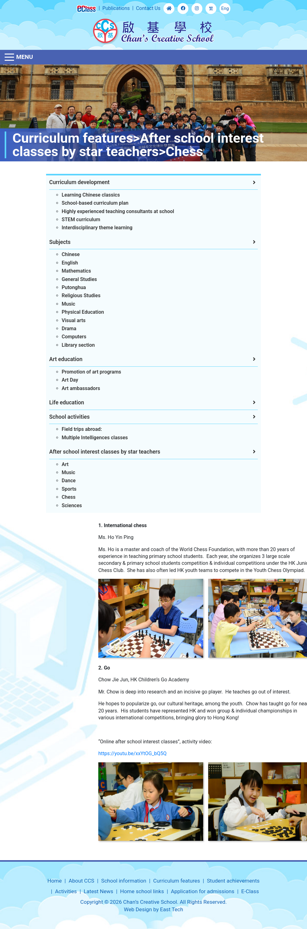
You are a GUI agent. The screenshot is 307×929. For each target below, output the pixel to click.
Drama (62, 328)
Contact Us (148, 8)
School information (123, 881)
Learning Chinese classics (84, 195)
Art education (59, 359)
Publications (116, 8)
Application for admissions (202, 891)
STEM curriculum (74, 219)
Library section (71, 345)
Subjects (53, 242)
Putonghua (67, 287)
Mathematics (69, 271)
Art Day (63, 380)
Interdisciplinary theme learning (90, 228)
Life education (60, 402)
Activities (66, 891)
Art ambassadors (74, 388)
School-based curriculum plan (88, 203)
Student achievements (233, 881)
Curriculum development (73, 182)
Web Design (138, 909)
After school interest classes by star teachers (98, 452)
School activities (63, 417)
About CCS (81, 881)
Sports (62, 489)
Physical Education (76, 312)
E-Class (250, 891)
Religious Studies (74, 295)
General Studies (72, 279)
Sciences (65, 505)
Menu (24, 56)
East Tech (171, 909)
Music (62, 304)
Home (54, 881)
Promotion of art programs (85, 372)
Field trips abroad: (75, 429)
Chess (62, 497)
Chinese (64, 254)
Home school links (142, 891)
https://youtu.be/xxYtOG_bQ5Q (238, 753)
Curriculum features (176, 881)
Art (58, 464)
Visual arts (67, 320)
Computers (67, 337)
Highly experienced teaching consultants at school (111, 211)
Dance (62, 481)
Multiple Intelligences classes (88, 438)
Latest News (98, 891)
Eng (225, 8)
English (63, 263)
